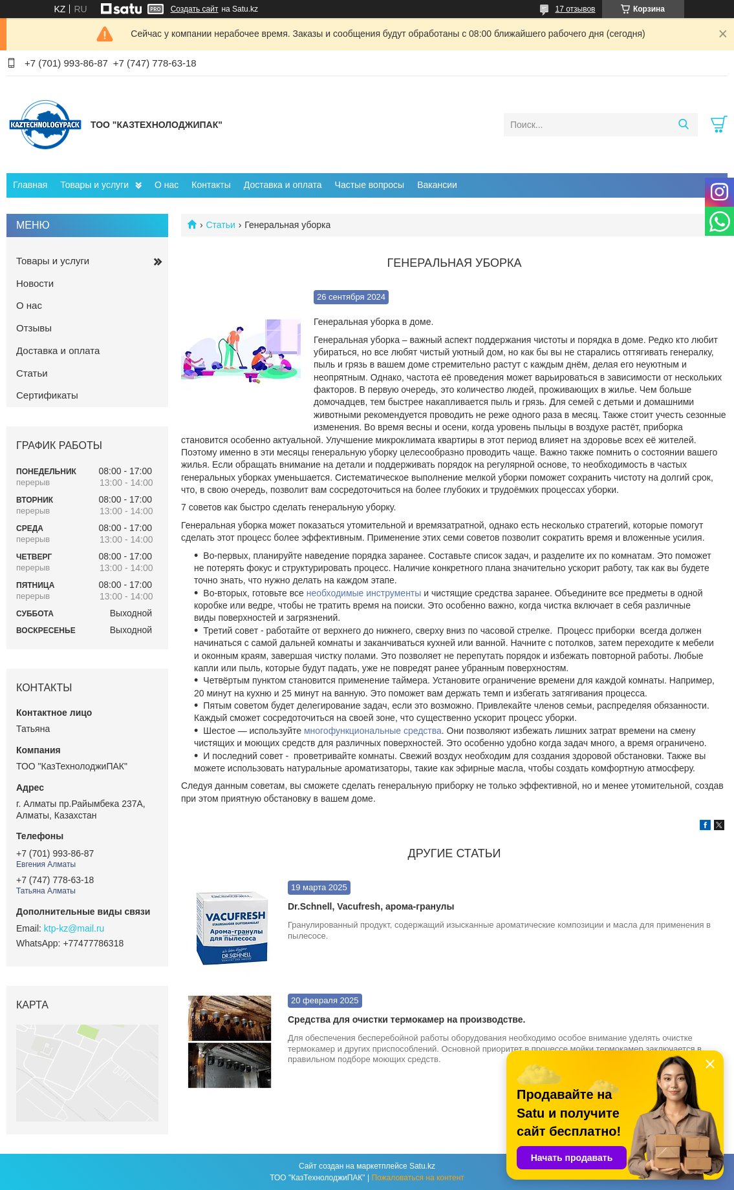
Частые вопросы (370, 185)
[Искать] (683, 124)
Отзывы (34, 327)
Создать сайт (195, 9)
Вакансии (437, 185)
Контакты (210, 185)
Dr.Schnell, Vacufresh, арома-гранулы (371, 906)
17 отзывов (575, 9)
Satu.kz (422, 1166)
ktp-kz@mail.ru (74, 928)
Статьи (220, 225)
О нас (166, 185)
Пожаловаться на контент (417, 1177)
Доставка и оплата (283, 185)
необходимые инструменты (364, 593)
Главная (30, 185)
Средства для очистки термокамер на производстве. (406, 1019)
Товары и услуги (94, 185)
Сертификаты (47, 395)
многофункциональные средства (373, 730)
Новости (35, 283)
